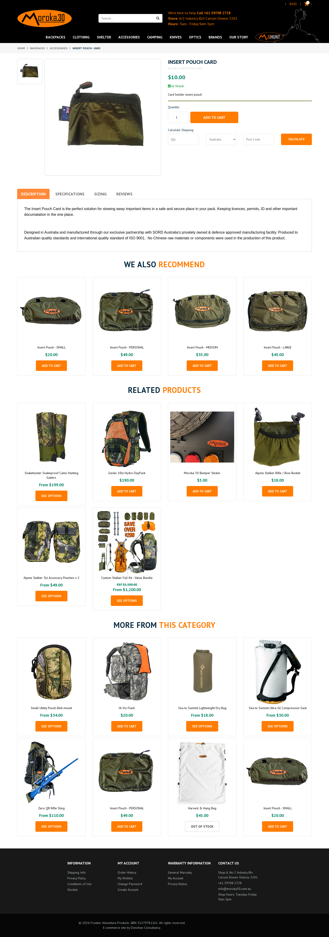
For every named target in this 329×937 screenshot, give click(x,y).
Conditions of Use (79, 884)
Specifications (70, 194)
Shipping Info (76, 872)
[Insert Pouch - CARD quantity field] (178, 117)
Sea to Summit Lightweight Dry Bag (202, 708)
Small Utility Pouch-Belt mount (51, 708)
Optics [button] (195, 37)
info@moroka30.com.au (234, 889)
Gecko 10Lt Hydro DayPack (126, 473)
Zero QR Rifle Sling (51, 808)
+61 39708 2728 (217, 13)
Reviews (124, 194)
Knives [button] (176, 37)
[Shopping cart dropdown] (304, 4)
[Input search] (126, 18)
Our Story (238, 37)
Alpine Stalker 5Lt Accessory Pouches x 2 (52, 578)
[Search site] (158, 18)
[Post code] (258, 139)
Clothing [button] (81, 37)
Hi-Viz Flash (127, 708)
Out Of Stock (202, 826)
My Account (175, 878)
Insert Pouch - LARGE (278, 347)
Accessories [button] (129, 37)
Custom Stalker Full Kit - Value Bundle (127, 578)
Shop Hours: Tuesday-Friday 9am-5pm (237, 896)
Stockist (72, 890)
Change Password (130, 884)
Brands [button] (215, 37)
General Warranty (180, 872)
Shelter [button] (104, 37)
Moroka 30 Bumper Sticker (202, 473)
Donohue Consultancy (145, 928)
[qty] (183, 139)
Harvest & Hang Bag (202, 808)
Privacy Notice (177, 884)
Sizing (100, 194)
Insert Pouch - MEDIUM (202, 347)
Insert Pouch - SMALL (51, 347)
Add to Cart (214, 117)
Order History (127, 872)
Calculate (296, 139)
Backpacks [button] (55, 37)
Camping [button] (154, 37)
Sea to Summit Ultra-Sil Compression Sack (278, 708)
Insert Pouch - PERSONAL (127, 347)
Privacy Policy (76, 878)
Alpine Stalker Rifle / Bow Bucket (277, 473)
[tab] (33, 194)
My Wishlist (125, 878)
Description (33, 194)
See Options (51, 496)
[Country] (221, 139)
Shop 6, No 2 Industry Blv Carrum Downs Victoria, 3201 (238, 874)
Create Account (128, 890)
